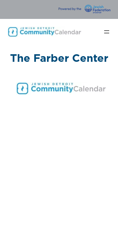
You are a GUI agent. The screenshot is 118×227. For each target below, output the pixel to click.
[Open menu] (106, 32)
